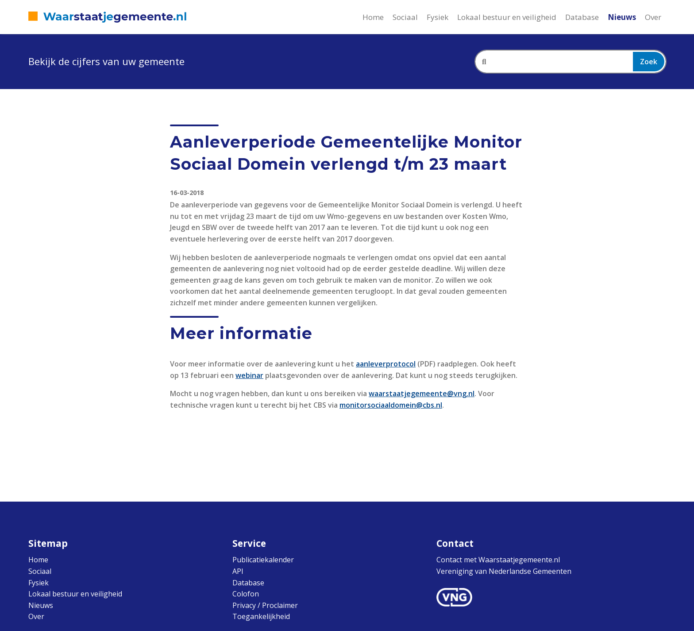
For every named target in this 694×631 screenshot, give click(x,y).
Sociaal (405, 17)
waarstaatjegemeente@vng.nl (421, 393)
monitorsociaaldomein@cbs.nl (390, 405)
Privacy (244, 605)
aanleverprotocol (386, 364)
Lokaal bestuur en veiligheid (506, 17)
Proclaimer (280, 605)
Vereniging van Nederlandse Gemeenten (503, 571)
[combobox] (570, 62)
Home (373, 17)
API (237, 571)
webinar (249, 375)
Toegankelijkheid (261, 616)
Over (653, 17)
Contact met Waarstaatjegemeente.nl (498, 560)
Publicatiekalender (263, 560)
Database (582, 17)
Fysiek (437, 17)
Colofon (245, 594)
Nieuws (622, 17)
